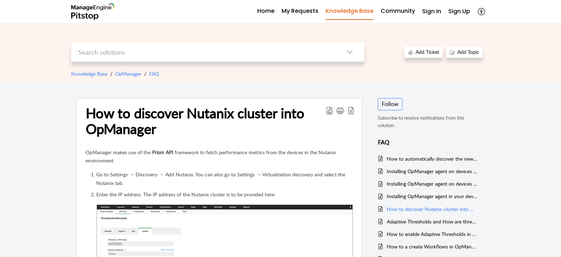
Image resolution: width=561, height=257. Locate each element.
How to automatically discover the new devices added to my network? (432, 158)
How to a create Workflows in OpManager (432, 246)
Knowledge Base (89, 73)
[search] (203, 52)
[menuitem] (432, 11)
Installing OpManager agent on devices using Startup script (432, 171)
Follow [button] (390, 104)
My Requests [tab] (300, 11)
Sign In (431, 11)
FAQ (154, 73)
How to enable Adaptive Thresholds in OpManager (432, 234)
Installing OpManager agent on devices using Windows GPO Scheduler (432, 183)
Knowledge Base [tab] (350, 11)
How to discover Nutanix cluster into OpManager (432, 209)
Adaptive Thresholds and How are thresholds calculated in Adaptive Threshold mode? (432, 221)
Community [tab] (398, 11)
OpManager (128, 73)
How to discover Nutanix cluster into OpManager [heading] (195, 121)
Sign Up (459, 11)
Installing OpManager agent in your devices (432, 196)
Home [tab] (265, 11)
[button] (482, 11)
